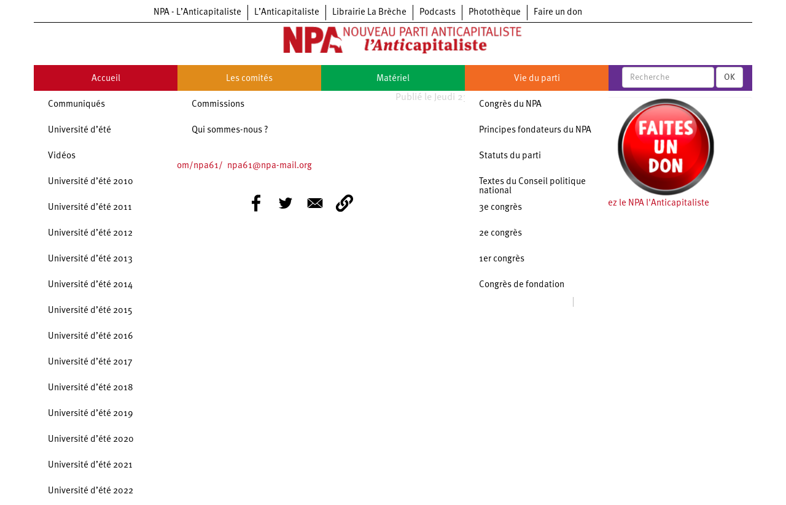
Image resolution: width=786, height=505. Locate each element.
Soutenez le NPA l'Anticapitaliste (644, 203)
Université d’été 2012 (90, 233)
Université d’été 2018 (90, 388)
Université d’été (79, 130)
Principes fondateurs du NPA (535, 130)
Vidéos (62, 156)
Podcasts (437, 12)
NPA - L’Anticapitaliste (197, 12)
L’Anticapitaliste (286, 12)
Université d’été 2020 (91, 439)
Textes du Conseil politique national (532, 186)
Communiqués (76, 104)
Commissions (218, 104)
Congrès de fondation (521, 285)
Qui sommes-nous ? (230, 130)
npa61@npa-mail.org (269, 166)
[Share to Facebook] (256, 203)
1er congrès (501, 259)
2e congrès (500, 233)
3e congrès (500, 207)
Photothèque (495, 12)
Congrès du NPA (510, 104)
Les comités (249, 78)
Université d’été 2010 (90, 182)
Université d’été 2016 (90, 336)
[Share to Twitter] (285, 203)
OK (729, 77)
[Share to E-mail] (315, 203)
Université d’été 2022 (90, 491)
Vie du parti (537, 78)
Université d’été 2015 (90, 310)
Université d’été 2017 (90, 362)
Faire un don (558, 12)
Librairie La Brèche (369, 12)
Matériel (393, 78)
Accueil (105, 78)
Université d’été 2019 (90, 413)
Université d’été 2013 (90, 259)
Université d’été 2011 (90, 207)
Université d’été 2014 (90, 285)
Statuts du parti (510, 156)
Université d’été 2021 (90, 465)
